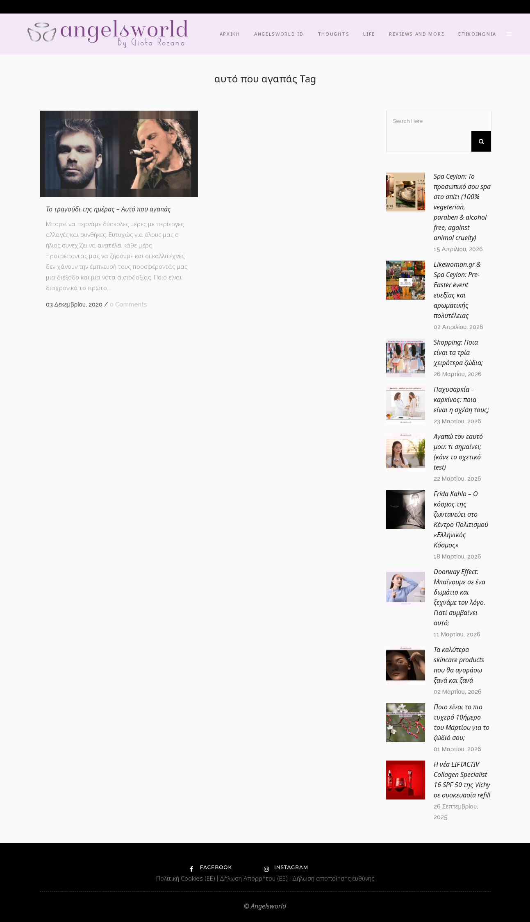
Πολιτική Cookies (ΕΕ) (186, 878)
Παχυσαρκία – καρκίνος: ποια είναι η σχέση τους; (461, 399)
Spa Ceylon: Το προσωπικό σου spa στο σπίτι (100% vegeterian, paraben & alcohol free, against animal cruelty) (462, 207)
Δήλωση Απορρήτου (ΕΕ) (254, 878)
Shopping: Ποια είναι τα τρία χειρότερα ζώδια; (458, 352)
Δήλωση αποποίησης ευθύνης (333, 878)
